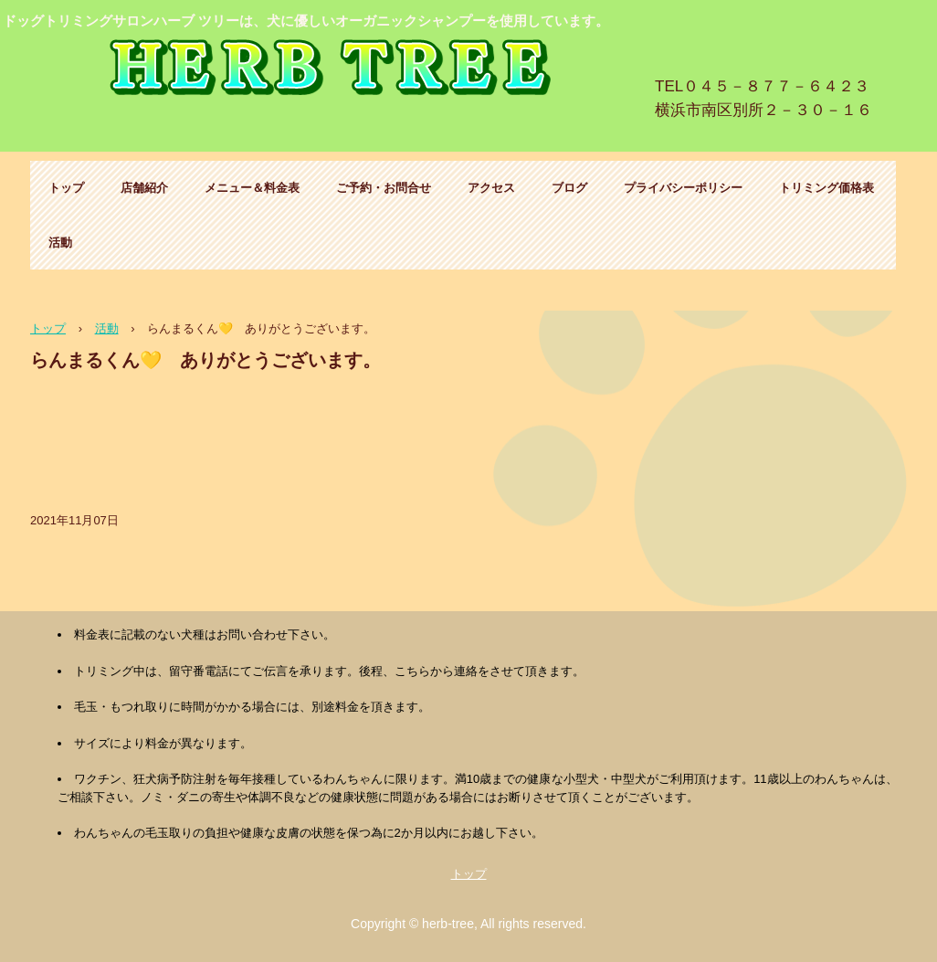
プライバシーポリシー (683, 188)
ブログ (569, 188)
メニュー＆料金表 (252, 188)
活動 (60, 242)
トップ (66, 188)
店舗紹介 (144, 188)
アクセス (491, 188)
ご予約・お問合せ (383, 188)
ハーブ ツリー (335, 71)
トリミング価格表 (826, 188)
